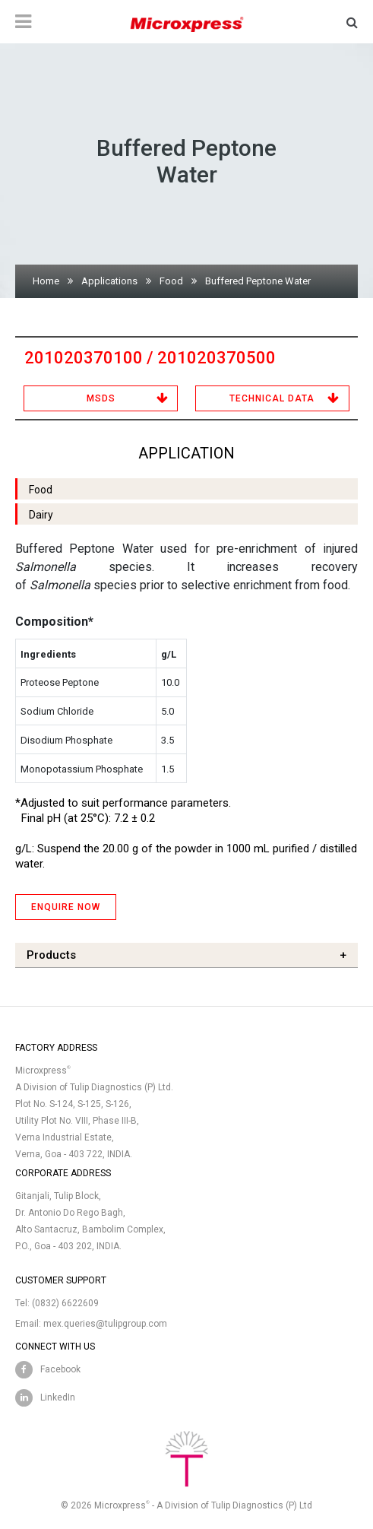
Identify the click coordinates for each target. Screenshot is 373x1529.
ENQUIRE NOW (65, 907)
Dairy (41, 515)
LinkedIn (57, 1397)
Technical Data (272, 398)
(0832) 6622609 (65, 1303)
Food (171, 281)
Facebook (60, 1369)
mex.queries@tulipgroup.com (105, 1323)
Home (46, 281)
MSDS (101, 398)
